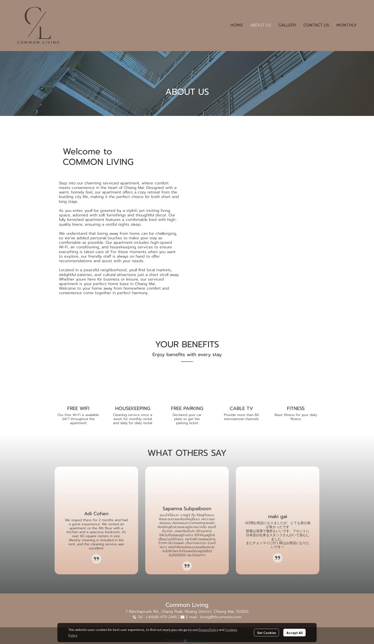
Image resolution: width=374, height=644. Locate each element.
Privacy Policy (208, 629)
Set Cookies (266, 632)
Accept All (294, 632)
